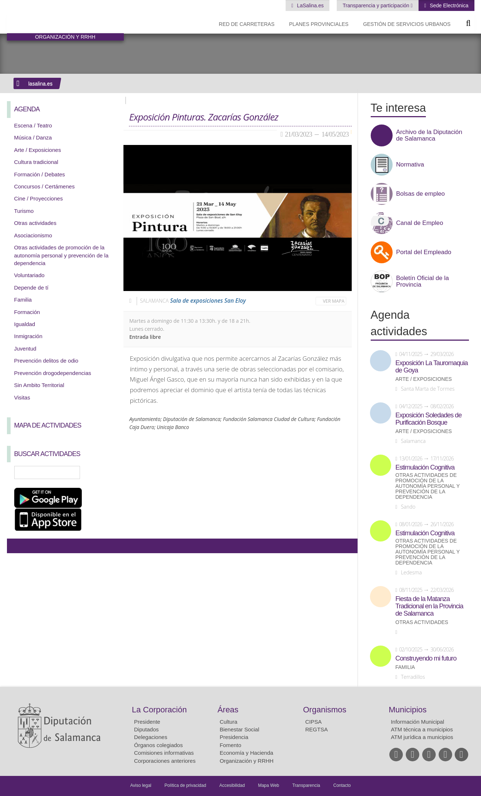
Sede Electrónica (448, 5)
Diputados (146, 729)
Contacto (342, 785)
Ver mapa (333, 301)
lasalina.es (40, 84)
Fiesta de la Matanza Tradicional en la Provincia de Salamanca (429, 606)
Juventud (25, 348)
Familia (23, 299)
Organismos (325, 709)
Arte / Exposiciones (37, 150)
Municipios (408, 709)
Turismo (24, 211)
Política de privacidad (185, 785)
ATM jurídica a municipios (422, 737)
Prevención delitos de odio (46, 360)
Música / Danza (33, 137)
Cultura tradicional (36, 162)
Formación (27, 312)
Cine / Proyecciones (38, 198)
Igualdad (24, 324)
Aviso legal (140, 785)
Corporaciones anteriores (164, 761)
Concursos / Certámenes (44, 186)
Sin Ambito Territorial (39, 385)
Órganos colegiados (158, 745)
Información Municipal (417, 722)
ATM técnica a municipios (422, 729)
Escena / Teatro (33, 125)
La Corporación (159, 709)
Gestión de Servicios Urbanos (406, 24)
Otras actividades (35, 223)
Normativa (410, 164)
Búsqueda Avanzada (107, 472)
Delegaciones (150, 737)
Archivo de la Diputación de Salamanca (429, 135)
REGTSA (316, 729)
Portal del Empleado (423, 252)
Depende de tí (31, 287)
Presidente (147, 722)
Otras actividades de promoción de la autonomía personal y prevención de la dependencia (61, 255)
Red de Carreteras (246, 24)
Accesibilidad (232, 785)
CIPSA (313, 722)
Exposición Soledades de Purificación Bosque (429, 419)
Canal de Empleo (419, 223)
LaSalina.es (309, 5)
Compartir (16, 546)
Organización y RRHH (246, 761)
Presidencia (233, 737)
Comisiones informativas (164, 753)
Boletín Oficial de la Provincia (422, 281)
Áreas (227, 709)
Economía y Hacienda (246, 753)
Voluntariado (29, 275)
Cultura (228, 722)
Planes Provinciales (319, 24)
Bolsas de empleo (420, 194)
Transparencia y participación (377, 5)
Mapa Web (268, 785)
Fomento (230, 745)
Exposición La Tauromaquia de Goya (432, 366)
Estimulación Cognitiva (425, 467)
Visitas (22, 397)
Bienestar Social (239, 729)
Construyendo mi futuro (426, 658)
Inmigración (28, 336)
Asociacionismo (33, 235)
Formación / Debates (39, 174)
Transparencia (306, 785)
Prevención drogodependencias (52, 373)
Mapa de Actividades (47, 425)
